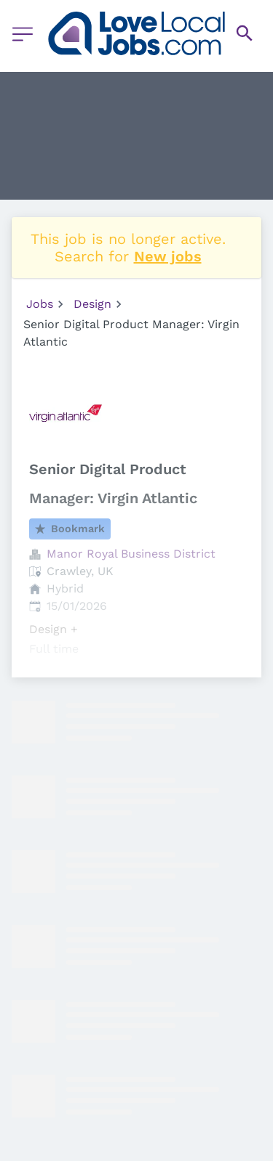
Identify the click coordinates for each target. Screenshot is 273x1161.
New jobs (168, 256)
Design (92, 304)
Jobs (39, 304)
